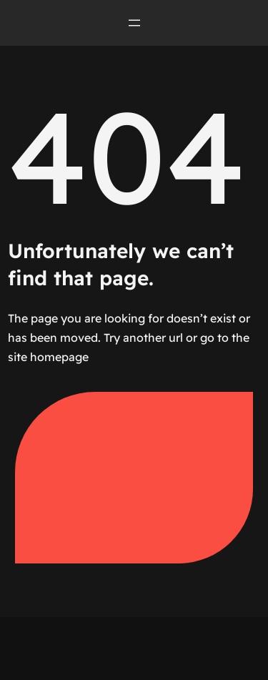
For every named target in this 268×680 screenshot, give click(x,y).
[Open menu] (134, 22)
